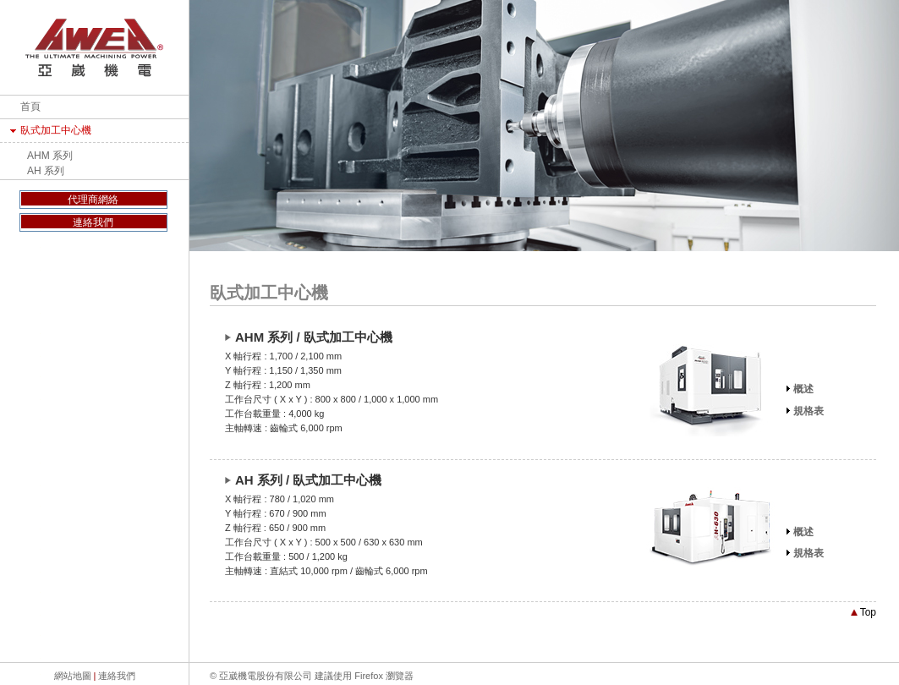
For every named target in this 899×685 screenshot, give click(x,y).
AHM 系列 (50, 155)
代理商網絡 (93, 200)
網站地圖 (72, 676)
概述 (803, 389)
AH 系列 (45, 170)
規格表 (808, 411)
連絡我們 (93, 222)
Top (863, 612)
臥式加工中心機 (55, 130)
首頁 (30, 106)
